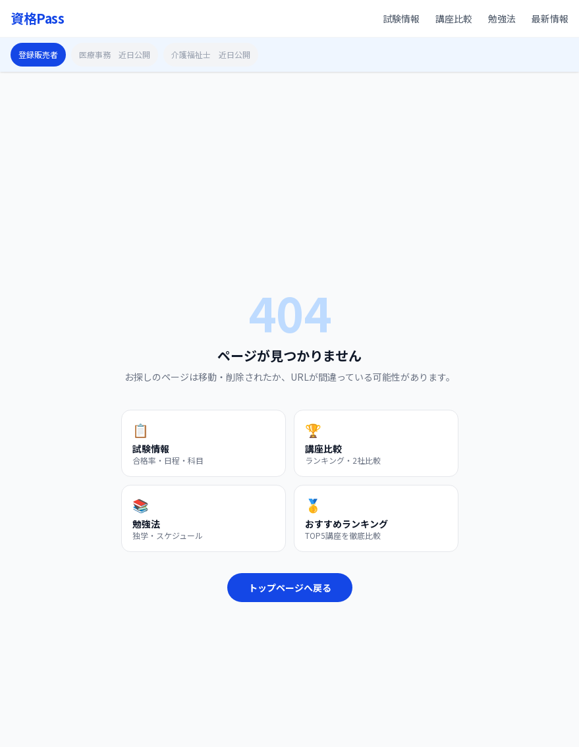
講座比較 (453, 18)
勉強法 (502, 18)
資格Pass (37, 18)
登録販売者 (38, 54)
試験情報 (401, 18)
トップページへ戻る (289, 587)
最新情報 (550, 18)
